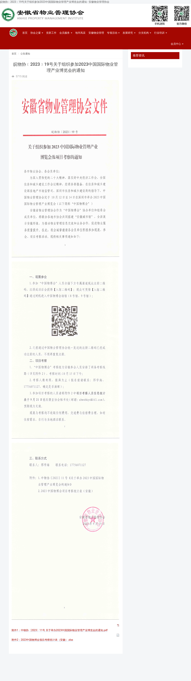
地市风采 (80, 32)
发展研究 (129, 32)
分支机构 (144, 32)
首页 (24, 32)
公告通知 (25, 53)
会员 (177, 43)
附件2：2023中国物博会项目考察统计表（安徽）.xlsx (42, 639)
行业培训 (160, 32)
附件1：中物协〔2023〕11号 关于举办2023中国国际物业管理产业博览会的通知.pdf (59, 630)
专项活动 (113, 32)
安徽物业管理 (96, 32)
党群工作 (51, 32)
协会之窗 (36, 32)
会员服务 (65, 32)
